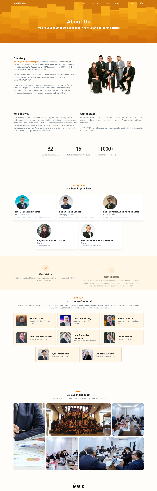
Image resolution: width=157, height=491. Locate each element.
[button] (74, 486)
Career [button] (131, 3)
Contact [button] (106, 3)
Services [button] (94, 3)
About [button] (83, 3)
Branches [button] (119, 3)
